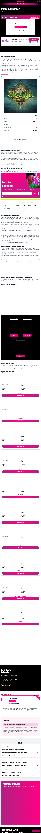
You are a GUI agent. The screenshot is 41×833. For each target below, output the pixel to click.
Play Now (32, 40)
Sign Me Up (35, 193)
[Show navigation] (1, 1)
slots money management (15, 222)
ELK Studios (3, 365)
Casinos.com (3, 6)
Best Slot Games (8, 6)
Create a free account (20, 27)
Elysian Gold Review (20, 340)
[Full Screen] (36, 35)
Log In (20, 30)
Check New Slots (6, 685)
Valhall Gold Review (27, 319)
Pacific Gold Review (14, 319)
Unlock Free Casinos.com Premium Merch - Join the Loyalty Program (19, 3)
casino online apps (15, 171)
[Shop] (36, 1)
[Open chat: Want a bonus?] (36, 831)
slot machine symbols (32, 152)
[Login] (40, 1)
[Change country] (38, 1)
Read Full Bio (5, 713)
